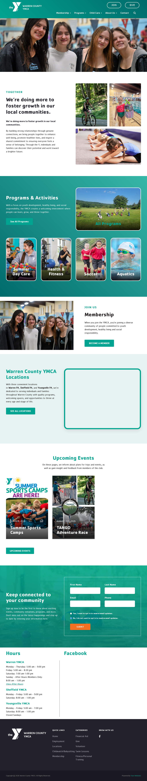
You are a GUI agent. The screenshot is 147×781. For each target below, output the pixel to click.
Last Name (110, 584)
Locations (57, 746)
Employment (58, 741)
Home (55, 736)
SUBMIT (80, 627)
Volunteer (80, 746)
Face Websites (135, 776)
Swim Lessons (82, 751)
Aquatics (126, 273)
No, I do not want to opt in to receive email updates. (94, 618)
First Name (76, 584)
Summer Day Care (21, 271)
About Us (111, 13)
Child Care (96, 13)
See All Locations (20, 411)
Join (114, 5)
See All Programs (19, 221)
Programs (80, 13)
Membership (63, 13)
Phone (108, 597)
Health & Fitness (56, 271)
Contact (124, 13)
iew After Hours (15, 684)
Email (73, 597)
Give (132, 5)
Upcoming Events (20, 550)
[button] (11, 45)
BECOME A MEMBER (99, 343)
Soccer (91, 273)
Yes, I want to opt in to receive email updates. (91, 613)
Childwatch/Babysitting (63, 751)
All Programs (108, 223)
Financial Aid (82, 736)
